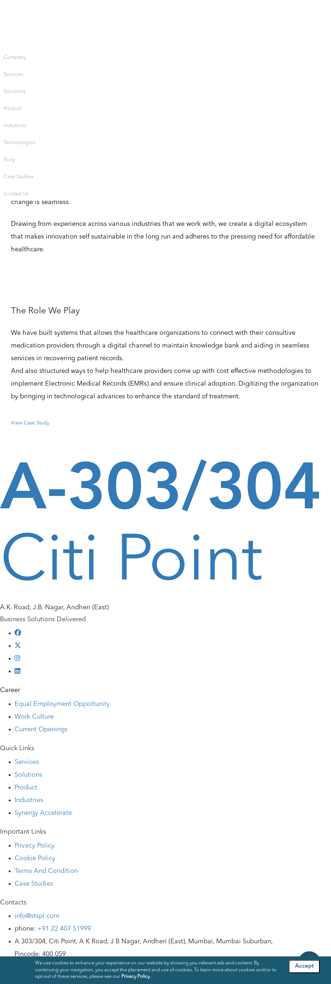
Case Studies (18, 176)
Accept (304, 966)
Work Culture (34, 716)
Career (10, 690)
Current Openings (41, 729)
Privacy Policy (35, 845)
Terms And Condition (46, 871)
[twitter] (18, 646)
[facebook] (18, 633)
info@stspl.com (37, 916)
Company (15, 57)
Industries (15, 125)
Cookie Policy (35, 858)
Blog (9, 159)
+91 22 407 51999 (64, 929)
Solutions (14, 91)
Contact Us (16, 193)
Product (12, 108)
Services (13, 74)
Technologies (19, 142)
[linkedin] (17, 671)
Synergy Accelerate (43, 813)
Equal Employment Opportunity (62, 704)
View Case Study (30, 423)
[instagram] (17, 658)
